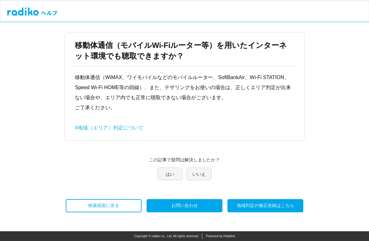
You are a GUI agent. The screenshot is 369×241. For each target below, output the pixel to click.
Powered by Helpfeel (220, 236)
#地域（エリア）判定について (109, 127)
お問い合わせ (184, 205)
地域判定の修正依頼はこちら (265, 205)
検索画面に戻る (103, 205)
